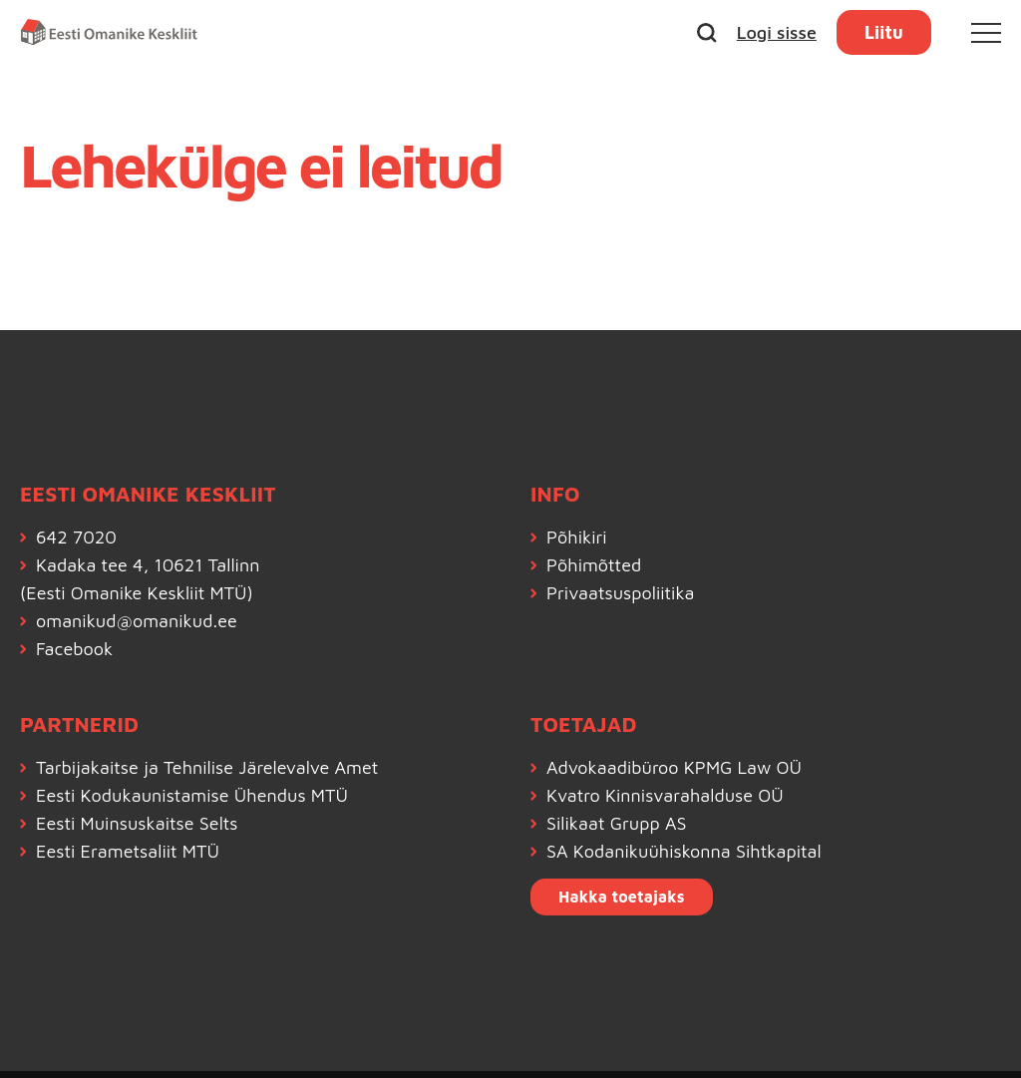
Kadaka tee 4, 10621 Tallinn (147, 564)
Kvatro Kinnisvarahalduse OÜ (665, 795)
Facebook (74, 648)
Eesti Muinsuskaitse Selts (137, 823)
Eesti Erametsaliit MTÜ (127, 851)
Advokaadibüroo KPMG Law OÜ (674, 767)
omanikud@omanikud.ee (136, 620)
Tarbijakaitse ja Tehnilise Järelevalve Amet (207, 767)
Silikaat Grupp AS (616, 823)
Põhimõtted (593, 564)
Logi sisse (777, 32)
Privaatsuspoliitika (620, 592)
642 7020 (76, 537)
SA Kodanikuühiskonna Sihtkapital (684, 851)
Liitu (883, 32)
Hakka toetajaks (621, 896)
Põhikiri (576, 537)
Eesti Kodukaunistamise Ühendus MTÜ (192, 795)
